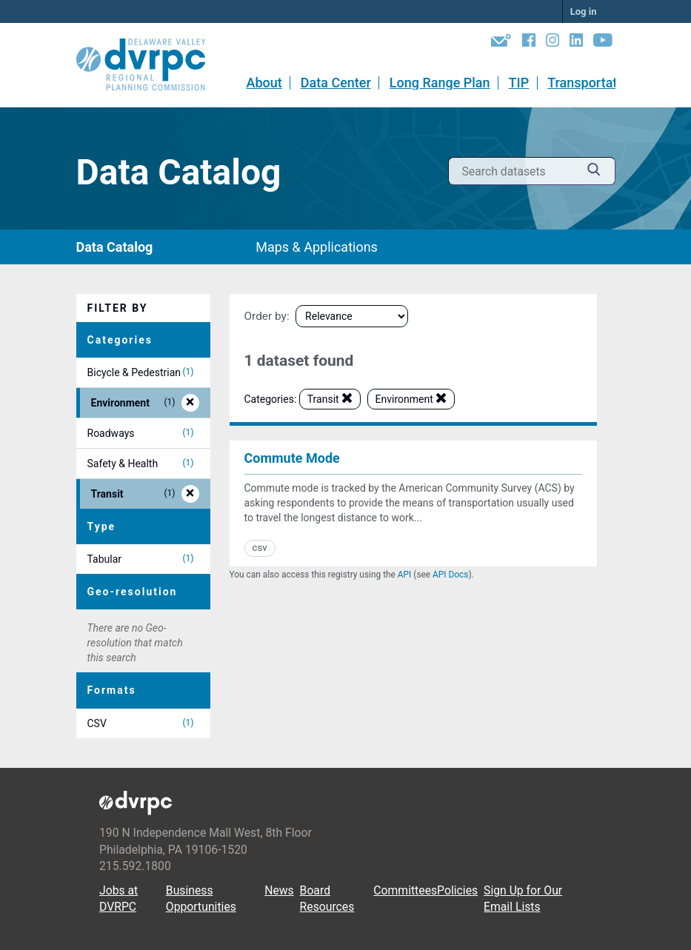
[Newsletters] (501, 43)
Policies (457, 890)
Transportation (591, 82)
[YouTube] (602, 43)
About (263, 82)
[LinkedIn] (576, 43)
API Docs (450, 574)
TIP (519, 82)
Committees (405, 890)
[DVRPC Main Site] (151, 65)
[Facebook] (528, 43)
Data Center (336, 82)
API (405, 574)
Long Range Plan (440, 82)
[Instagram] (552, 43)
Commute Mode (292, 458)
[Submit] (594, 171)
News (279, 890)
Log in (583, 11)
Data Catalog (114, 247)
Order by (265, 316)
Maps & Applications (317, 247)
